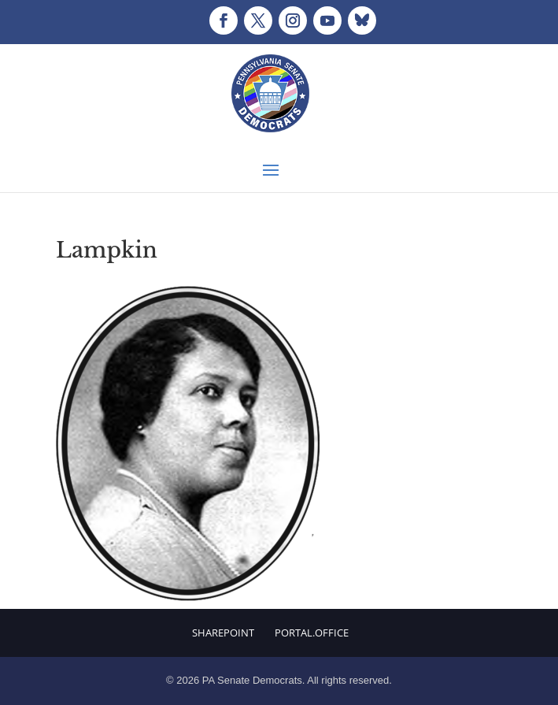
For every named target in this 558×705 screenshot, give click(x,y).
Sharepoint (223, 632)
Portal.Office (312, 632)
